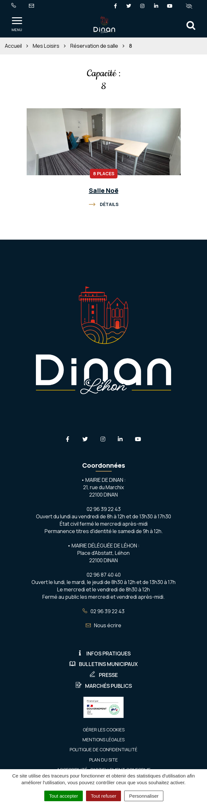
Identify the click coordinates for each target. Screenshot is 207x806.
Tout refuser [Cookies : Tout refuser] (103, 796)
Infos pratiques (104, 653)
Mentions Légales (103, 739)
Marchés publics (103, 685)
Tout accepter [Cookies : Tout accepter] (63, 796)
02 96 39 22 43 (103, 611)
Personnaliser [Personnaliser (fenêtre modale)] (144, 796)
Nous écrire (103, 625)
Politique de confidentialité (103, 749)
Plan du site (103, 760)
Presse (103, 675)
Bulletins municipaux (103, 664)
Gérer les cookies (104, 730)
